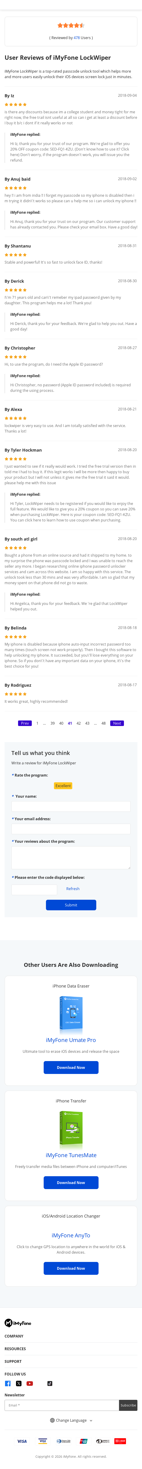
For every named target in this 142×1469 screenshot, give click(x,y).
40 (61, 723)
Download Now (71, 1067)
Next (117, 723)
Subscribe (128, 1405)
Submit (71, 905)
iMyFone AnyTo (71, 1235)
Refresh (73, 888)
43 (87, 723)
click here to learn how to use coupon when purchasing (72, 520)
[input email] (62, 1405)
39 (53, 723)
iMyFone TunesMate (71, 1155)
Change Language (71, 1420)
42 (79, 723)
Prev (25, 723)
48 (104, 723)
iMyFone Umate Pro (71, 1040)
